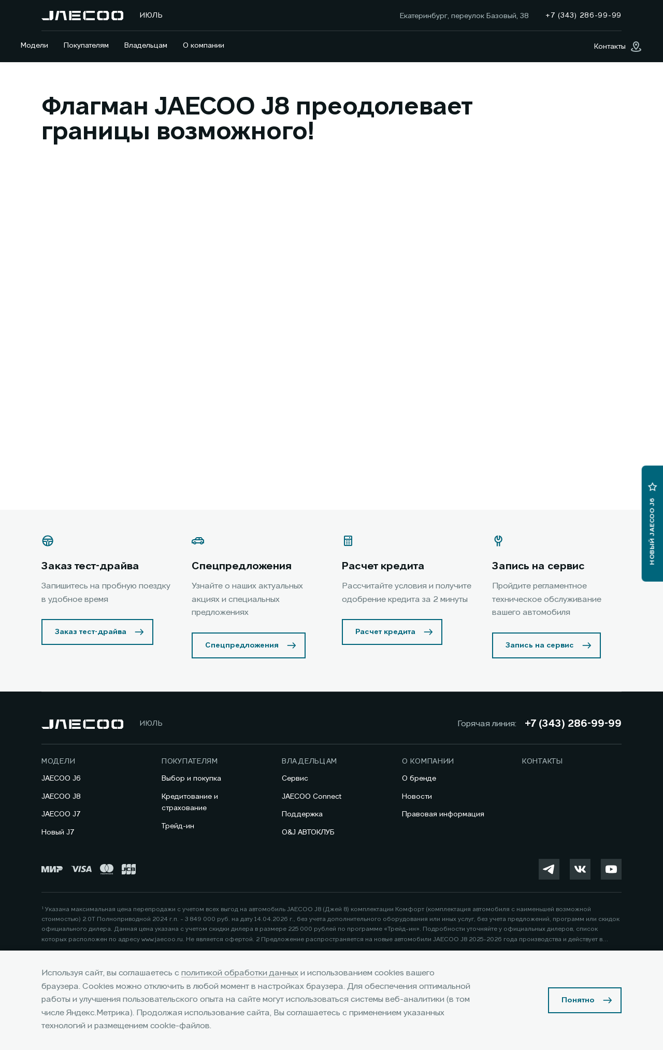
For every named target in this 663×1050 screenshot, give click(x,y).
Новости (417, 796)
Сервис (295, 778)
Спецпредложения (242, 645)
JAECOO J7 (61, 814)
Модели (34, 45)
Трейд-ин (178, 826)
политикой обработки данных (239, 973)
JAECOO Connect (311, 796)
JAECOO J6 (61, 778)
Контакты (542, 761)
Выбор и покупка (191, 778)
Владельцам (145, 45)
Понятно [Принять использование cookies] (578, 1000)
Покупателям (86, 45)
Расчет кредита (385, 632)
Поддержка (302, 814)
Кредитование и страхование (190, 802)
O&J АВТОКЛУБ (308, 832)
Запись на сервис (540, 645)
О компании (203, 45)
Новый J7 (58, 832)
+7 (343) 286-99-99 (573, 724)
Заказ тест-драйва (90, 632)
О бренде (419, 778)
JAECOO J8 (61, 796)
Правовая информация (443, 814)
